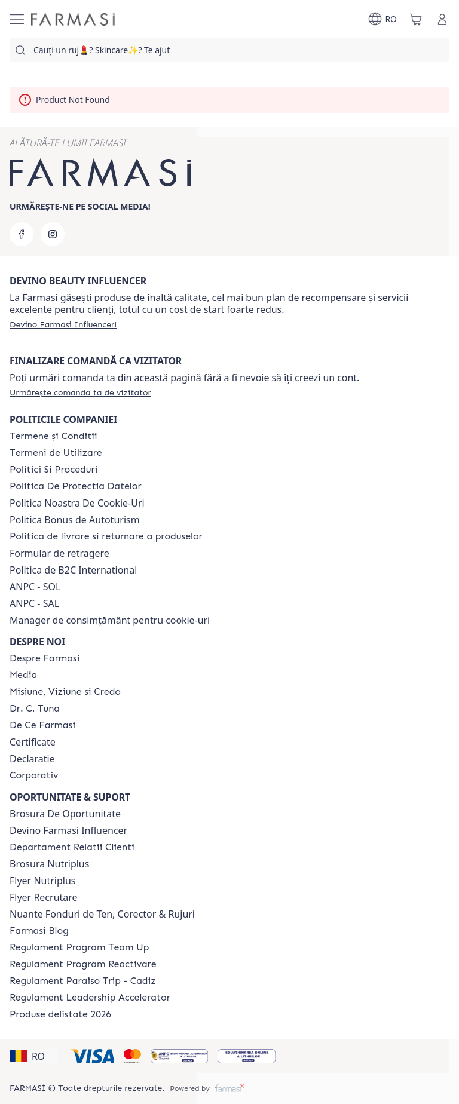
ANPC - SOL (35, 587)
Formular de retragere (59, 553)
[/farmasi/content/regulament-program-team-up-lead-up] (79, 947)
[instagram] (53, 234)
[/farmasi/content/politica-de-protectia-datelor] (75, 486)
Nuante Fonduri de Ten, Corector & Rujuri (102, 914)
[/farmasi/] (73, 19)
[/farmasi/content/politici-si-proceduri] (53, 470)
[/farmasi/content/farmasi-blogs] (39, 931)
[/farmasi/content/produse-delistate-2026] (60, 1014)
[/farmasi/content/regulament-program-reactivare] (83, 964)
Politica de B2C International (73, 570)
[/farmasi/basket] (416, 19)
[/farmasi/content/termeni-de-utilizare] (56, 453)
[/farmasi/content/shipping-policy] (106, 536)
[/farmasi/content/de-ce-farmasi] (42, 725)
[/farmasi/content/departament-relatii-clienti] (72, 847)
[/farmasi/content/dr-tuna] (35, 708)
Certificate (33, 742)
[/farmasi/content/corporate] (34, 775)
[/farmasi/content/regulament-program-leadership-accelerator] (90, 998)
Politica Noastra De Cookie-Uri (77, 503)
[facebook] (21, 234)
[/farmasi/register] (63, 324)
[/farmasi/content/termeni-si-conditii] (53, 436)
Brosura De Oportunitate (65, 814)
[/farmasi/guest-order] (80, 392)
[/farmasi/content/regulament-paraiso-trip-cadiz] (83, 981)
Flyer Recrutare (44, 897)
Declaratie (32, 759)
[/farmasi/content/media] (23, 675)
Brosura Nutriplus (49, 864)
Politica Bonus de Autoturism (75, 520)
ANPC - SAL (34, 603)
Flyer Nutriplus (42, 881)
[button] (34, 1056)
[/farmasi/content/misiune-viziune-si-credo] (65, 692)
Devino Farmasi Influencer (68, 830)
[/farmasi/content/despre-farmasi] (44, 658)
